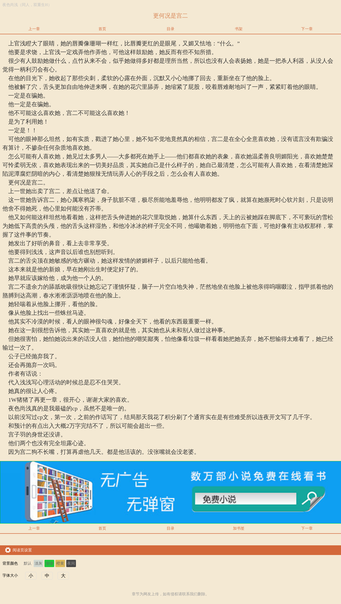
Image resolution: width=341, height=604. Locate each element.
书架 (239, 29)
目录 (170, 29)
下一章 (307, 29)
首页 (102, 29)
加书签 (239, 528)
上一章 (34, 29)
